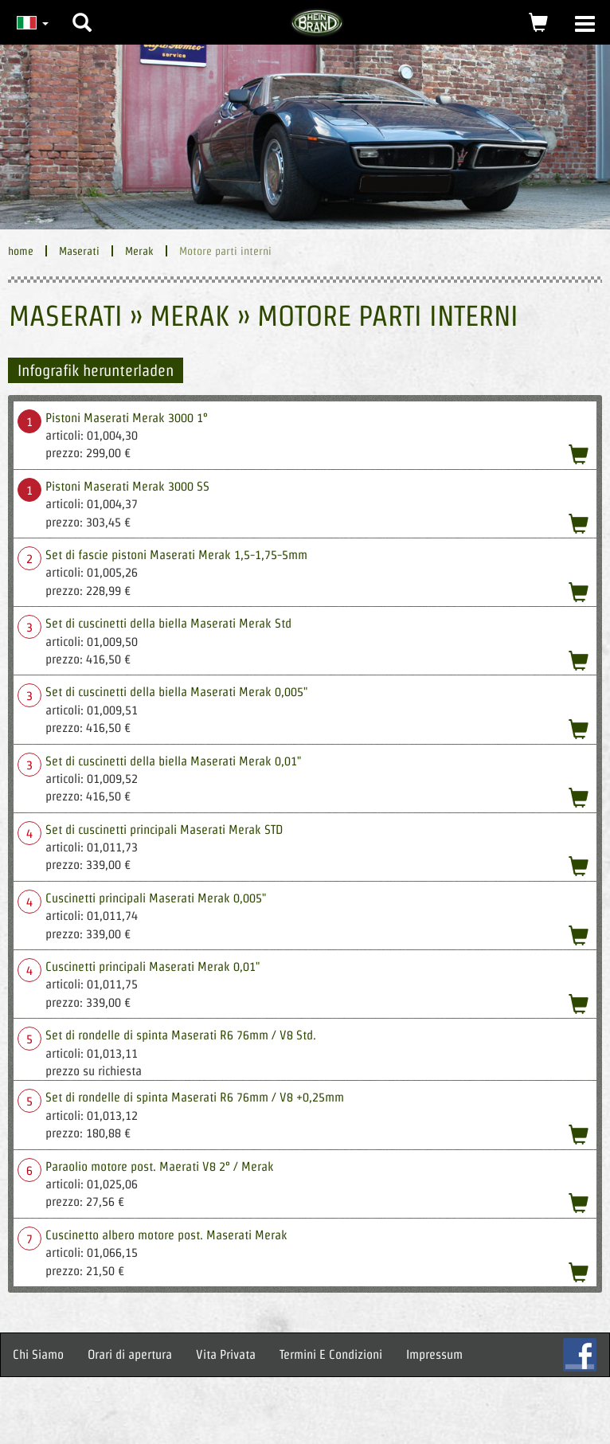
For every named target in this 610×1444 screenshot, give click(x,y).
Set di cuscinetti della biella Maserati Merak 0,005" (176, 692)
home (20, 251)
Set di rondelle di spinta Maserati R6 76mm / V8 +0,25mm (194, 1097)
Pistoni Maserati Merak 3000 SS (127, 486)
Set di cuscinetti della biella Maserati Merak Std (168, 623)
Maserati (79, 251)
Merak (139, 251)
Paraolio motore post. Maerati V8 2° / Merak (159, 1166)
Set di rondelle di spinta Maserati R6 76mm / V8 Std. (180, 1035)
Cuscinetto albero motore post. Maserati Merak (166, 1235)
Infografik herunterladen (96, 370)
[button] (82, 10)
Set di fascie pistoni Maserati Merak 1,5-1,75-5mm (176, 555)
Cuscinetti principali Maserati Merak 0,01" (152, 966)
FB (579, 1355)
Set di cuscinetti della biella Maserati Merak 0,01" (173, 761)
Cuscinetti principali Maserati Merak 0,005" (155, 898)
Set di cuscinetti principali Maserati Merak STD (164, 829)
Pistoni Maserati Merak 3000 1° (126, 418)
